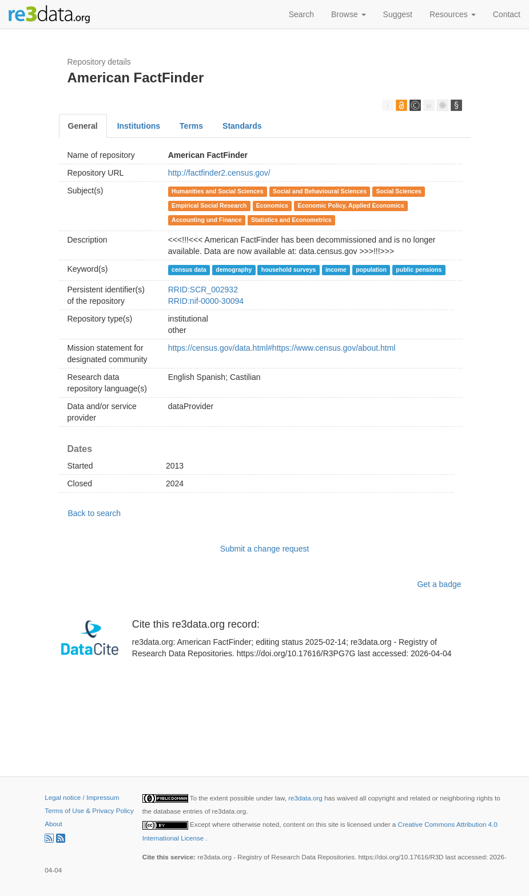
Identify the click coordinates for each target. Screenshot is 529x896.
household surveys (288, 269)
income (336, 269)
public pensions (419, 269)
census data (189, 269)
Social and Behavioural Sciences (320, 191)
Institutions (138, 125)
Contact (506, 14)
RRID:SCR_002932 (203, 289)
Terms (191, 125)
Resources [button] (452, 14)
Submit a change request (264, 548)
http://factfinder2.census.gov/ (219, 172)
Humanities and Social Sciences (217, 191)
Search (301, 14)
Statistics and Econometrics (291, 219)
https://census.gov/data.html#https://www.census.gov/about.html (282, 347)
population (371, 269)
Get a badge (439, 584)
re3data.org (306, 798)
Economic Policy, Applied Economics (350, 205)
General (83, 125)
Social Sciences (398, 191)
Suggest (397, 14)
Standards (241, 125)
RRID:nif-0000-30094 (206, 301)
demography (234, 269)
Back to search (94, 513)
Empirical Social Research (209, 205)
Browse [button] (348, 14)
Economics (272, 205)
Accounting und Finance (207, 219)
